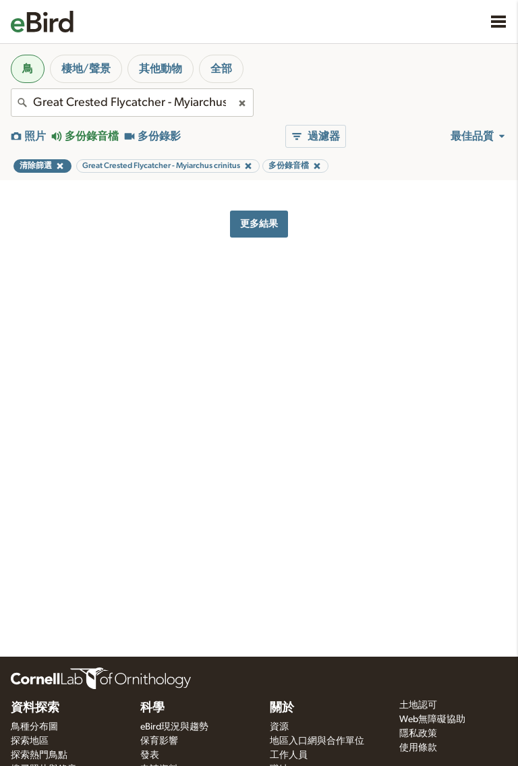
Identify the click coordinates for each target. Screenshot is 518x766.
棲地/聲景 (86, 68)
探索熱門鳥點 (39, 755)
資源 (279, 727)
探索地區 (30, 741)
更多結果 (259, 224)
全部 (221, 68)
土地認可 (418, 705)
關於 (282, 708)
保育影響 (159, 741)
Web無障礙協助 (432, 719)
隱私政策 (418, 733)
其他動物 (160, 68)
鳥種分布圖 (34, 727)
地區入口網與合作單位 (317, 741)
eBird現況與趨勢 (174, 727)
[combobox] (132, 102)
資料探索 (35, 708)
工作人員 (289, 755)
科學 (152, 708)
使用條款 (418, 748)
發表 (149, 755)
